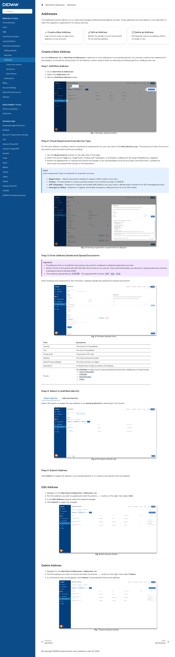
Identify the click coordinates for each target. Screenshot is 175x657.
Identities (8, 55)
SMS (4, 32)
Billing (5, 83)
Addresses (8, 60)
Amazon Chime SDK (10, 144)
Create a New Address (13, 64)
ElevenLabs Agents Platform (14, 125)
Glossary (6, 97)
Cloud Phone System (11, 36)
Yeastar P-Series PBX (11, 149)
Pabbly (5, 181)
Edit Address (10, 69)
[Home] (42, 5)
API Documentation (10, 109)
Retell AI (6, 130)
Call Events (7, 113)
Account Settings (9, 88)
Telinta (5, 172)
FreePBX (6, 191)
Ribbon (5, 167)
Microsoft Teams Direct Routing (15, 135)
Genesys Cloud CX (10, 186)
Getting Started (10, 50)
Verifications (9, 78)
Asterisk (6, 153)
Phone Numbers (9, 23)
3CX (4, 139)
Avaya (5, 163)
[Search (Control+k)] (17, 11)
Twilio (5, 158)
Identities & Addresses (11, 46)
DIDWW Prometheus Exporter (14, 195)
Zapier (5, 177)
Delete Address (11, 74)
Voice (5, 27)
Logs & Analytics (9, 41)
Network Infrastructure (12, 92)
